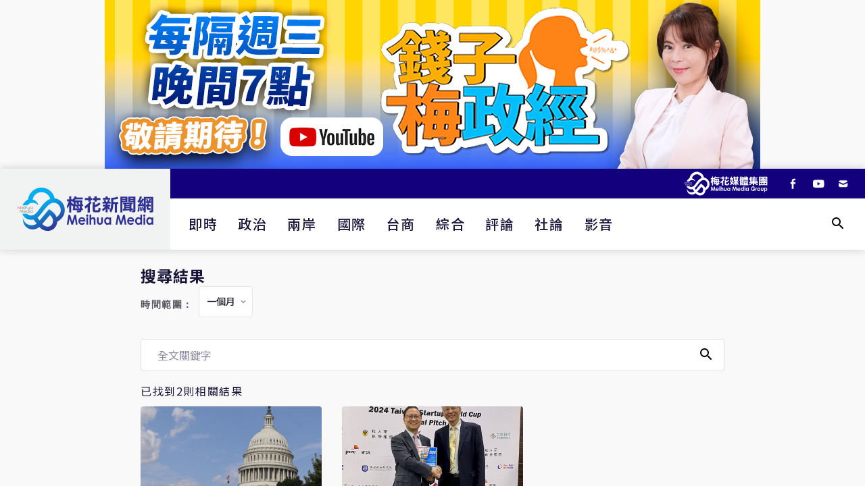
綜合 (450, 224)
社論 (549, 224)
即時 (203, 224)
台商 (401, 224)
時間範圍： (167, 305)
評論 (499, 224)
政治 (252, 224)
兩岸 (301, 224)
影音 (599, 224)
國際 (351, 224)
